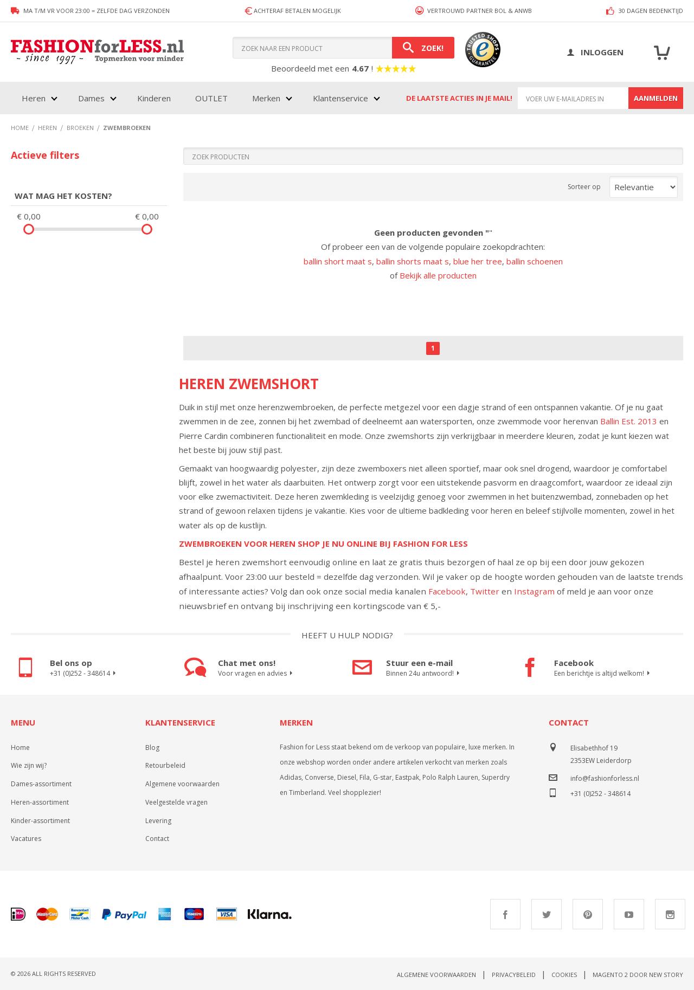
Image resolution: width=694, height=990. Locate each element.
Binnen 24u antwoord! (424, 673)
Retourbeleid (165, 765)
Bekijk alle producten (438, 275)
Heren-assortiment (40, 802)
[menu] (200, 98)
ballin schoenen (534, 261)
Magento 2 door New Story (638, 974)
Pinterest (588, 914)
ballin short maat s (338, 261)
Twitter (484, 591)
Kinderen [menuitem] (154, 98)
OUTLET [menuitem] (211, 98)
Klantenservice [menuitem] (340, 98)
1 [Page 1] (433, 348)
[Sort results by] (643, 187)
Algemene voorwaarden (182, 783)
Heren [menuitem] (34, 98)
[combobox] (343, 48)
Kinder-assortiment (40, 820)
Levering (158, 820)
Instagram (534, 591)
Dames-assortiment (41, 783)
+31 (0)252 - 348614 (84, 673)
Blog (152, 747)
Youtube (629, 914)
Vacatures (26, 838)
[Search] (423, 48)
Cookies (564, 974)
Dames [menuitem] (91, 98)
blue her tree (477, 261)
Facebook (447, 591)
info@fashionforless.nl (604, 778)
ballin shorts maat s (412, 261)
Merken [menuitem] (266, 98)
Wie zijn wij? (29, 765)
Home (20, 747)
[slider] (28, 229)
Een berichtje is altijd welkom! (603, 673)
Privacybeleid (514, 974)
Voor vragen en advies (256, 673)
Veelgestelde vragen (176, 802)
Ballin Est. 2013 (628, 421)
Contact (157, 838)
